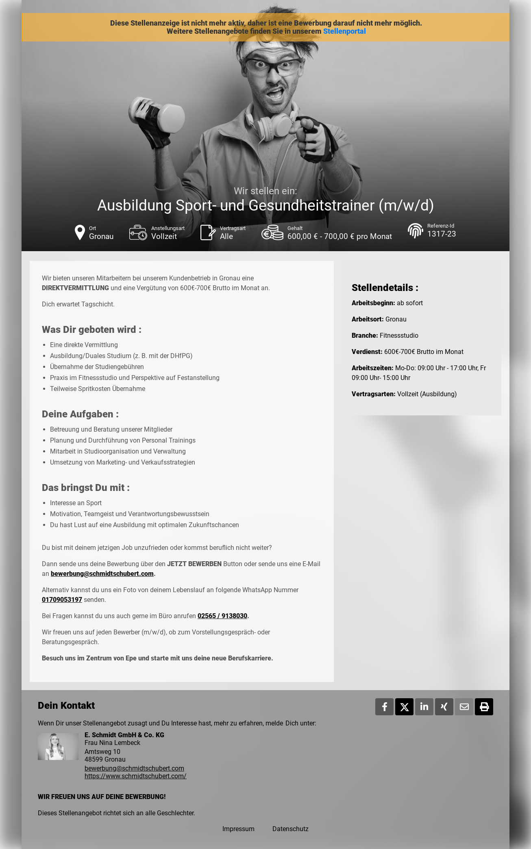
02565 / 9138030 (222, 616)
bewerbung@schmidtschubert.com (102, 574)
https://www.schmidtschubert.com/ (136, 776)
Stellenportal (344, 31)
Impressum (238, 829)
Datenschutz (290, 829)
